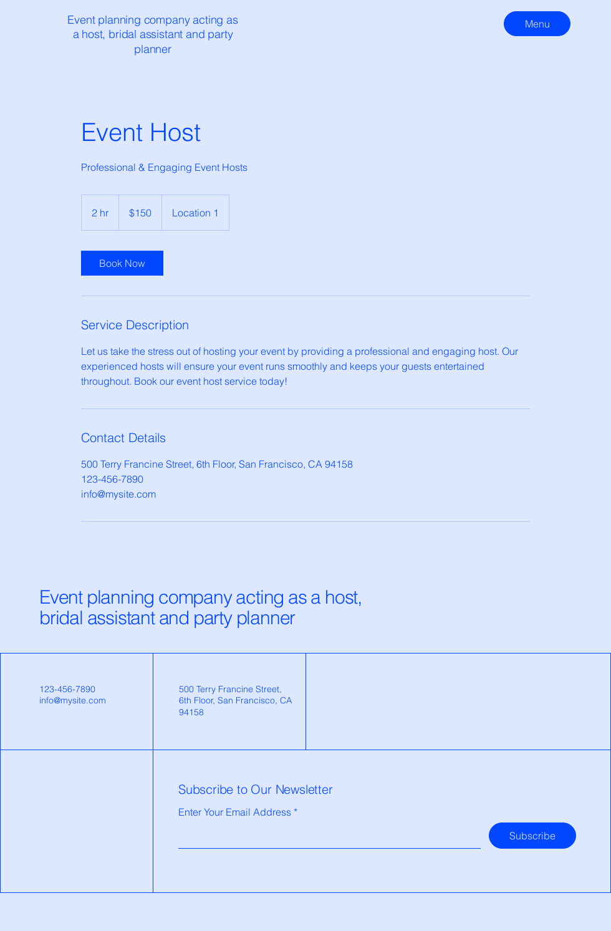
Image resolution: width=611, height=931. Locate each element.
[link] (122, 263)
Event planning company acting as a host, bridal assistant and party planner (200, 607)
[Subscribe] (532, 835)
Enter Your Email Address (234, 812)
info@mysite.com (72, 700)
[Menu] (537, 23)
